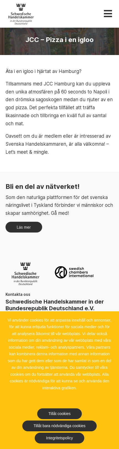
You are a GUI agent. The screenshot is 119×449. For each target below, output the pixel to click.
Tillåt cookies (59, 413)
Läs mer (24, 227)
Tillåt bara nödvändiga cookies (60, 426)
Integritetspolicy (59, 438)
